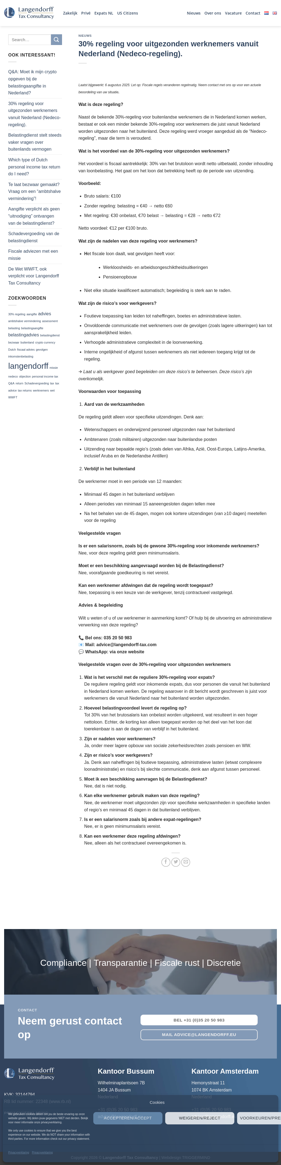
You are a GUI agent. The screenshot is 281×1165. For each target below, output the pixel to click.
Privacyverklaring (18, 1152)
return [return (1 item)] (19, 383)
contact (27, 1010)
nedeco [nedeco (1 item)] (13, 376)
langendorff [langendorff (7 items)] (28, 365)
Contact (253, 13)
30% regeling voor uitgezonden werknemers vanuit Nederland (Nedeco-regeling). (34, 114)
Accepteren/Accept (128, 1118)
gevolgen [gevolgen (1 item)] (42, 349)
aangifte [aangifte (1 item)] (32, 314)
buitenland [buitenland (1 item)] (27, 342)
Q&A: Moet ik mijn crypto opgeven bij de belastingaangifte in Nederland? (32, 82)
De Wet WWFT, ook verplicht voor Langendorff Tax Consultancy (33, 276)
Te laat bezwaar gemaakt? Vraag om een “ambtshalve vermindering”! (34, 191)
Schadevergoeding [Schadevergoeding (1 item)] (36, 383)
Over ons (212, 13)
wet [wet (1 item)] (52, 390)
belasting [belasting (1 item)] (14, 328)
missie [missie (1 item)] (54, 367)
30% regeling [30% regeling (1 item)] (16, 314)
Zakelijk (70, 13)
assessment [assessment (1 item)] (50, 321)
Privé (86, 13)
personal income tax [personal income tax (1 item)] (45, 376)
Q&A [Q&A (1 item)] (11, 383)
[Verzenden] (56, 39)
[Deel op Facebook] (165, 862)
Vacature (233, 13)
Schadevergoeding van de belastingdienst (33, 237)
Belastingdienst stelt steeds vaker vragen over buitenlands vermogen (34, 142)
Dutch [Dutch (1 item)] (12, 349)
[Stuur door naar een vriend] (185, 862)
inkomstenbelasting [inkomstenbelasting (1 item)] (20, 356)
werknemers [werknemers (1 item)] (41, 390)
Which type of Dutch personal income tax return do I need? (34, 166)
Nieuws (194, 13)
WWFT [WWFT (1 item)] (12, 397)
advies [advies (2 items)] (44, 313)
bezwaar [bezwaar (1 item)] (13, 342)
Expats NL (103, 13)
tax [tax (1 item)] (52, 383)
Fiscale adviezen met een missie (33, 255)
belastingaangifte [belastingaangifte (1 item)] (32, 328)
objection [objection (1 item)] (25, 376)
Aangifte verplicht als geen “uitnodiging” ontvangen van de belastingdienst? (34, 216)
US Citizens (127, 13)
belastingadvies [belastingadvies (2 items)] (23, 334)
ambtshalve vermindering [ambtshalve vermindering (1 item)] (24, 321)
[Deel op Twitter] (175, 862)
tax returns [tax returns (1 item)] (25, 390)
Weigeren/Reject (199, 1118)
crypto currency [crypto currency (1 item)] (45, 342)
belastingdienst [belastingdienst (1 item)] (50, 335)
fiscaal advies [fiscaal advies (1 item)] (26, 349)
